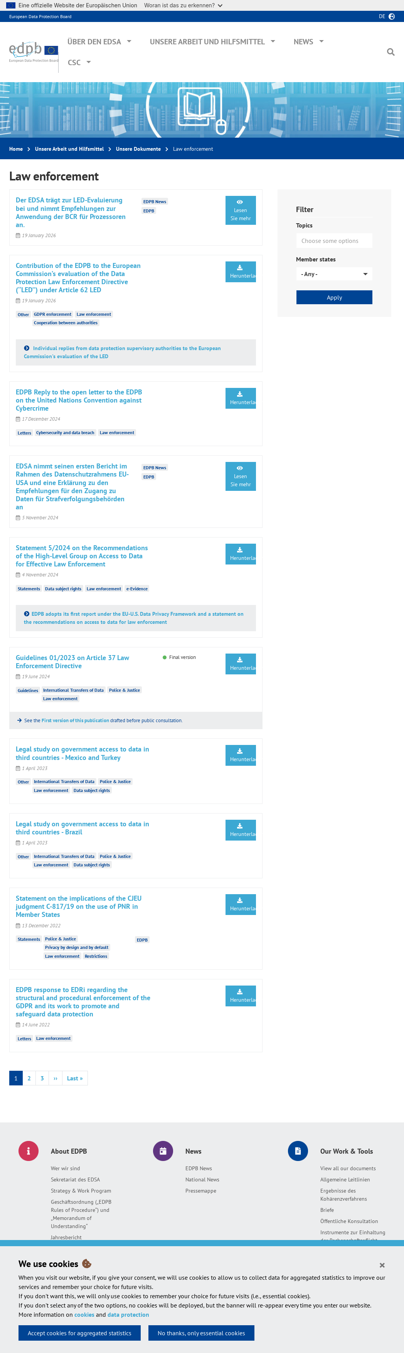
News (303, 42)
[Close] (382, 1265)
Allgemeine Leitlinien (345, 1179)
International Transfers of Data (73, 690)
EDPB (148, 210)
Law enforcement (94, 314)
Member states (316, 259)
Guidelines (28, 690)
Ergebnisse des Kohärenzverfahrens (343, 1194)
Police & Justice (124, 690)
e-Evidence (137, 588)
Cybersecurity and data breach (65, 432)
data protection (128, 1314)
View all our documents (348, 1168)
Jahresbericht (66, 1237)
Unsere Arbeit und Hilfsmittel (207, 42)
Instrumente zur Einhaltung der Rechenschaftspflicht (352, 1236)
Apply (334, 297)
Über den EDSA (94, 42)
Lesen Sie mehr (241, 210)
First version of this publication (75, 720)
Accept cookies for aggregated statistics (79, 1333)
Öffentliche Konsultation (349, 1221)
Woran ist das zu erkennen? (183, 5)
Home (16, 148)
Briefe (327, 1209)
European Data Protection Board (40, 16)
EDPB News (198, 1168)
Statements (29, 588)
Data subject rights (63, 588)
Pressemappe (200, 1190)
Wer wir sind (65, 1168)
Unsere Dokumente (138, 148)
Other (23, 314)
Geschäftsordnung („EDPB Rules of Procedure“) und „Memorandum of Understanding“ (81, 1214)
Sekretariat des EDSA (75, 1179)
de (382, 16)
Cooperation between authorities (66, 322)
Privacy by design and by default (76, 947)
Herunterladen (243, 272)
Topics (304, 225)
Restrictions (96, 956)
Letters (24, 432)
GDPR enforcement (52, 314)
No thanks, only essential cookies (201, 1333)
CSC (74, 62)
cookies (84, 1314)
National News (202, 1179)
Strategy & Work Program (81, 1190)
